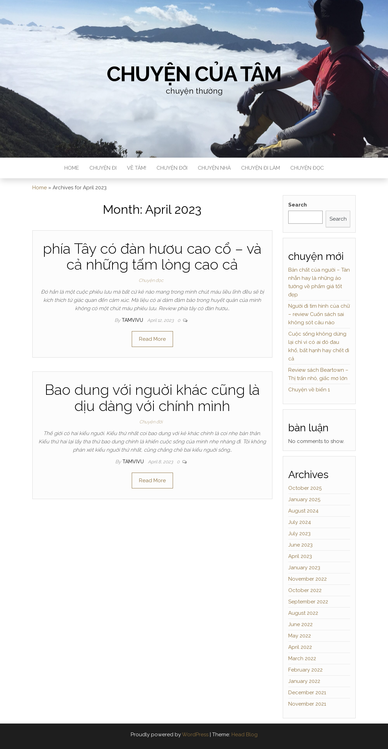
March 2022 (302, 658)
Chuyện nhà (214, 168)
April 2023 (300, 556)
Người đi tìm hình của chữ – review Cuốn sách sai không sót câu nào (319, 314)
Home (71, 168)
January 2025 (304, 499)
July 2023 (299, 533)
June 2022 (300, 624)
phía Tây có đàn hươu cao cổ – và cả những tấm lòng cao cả (152, 256)
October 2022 (305, 590)
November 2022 (307, 579)
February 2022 (305, 670)
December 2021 (307, 692)
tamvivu (133, 320)
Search (297, 205)
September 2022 (308, 602)
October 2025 (305, 488)
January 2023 (304, 568)
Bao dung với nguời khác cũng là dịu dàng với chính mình (152, 397)
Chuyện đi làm (260, 168)
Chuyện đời (172, 168)
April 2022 (300, 647)
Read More (152, 339)
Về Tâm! (136, 168)
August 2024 (303, 511)
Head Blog (244, 734)
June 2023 (300, 545)
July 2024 (299, 522)
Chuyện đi (103, 168)
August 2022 (303, 613)
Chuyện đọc (307, 168)
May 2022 (299, 636)
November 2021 (307, 704)
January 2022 (304, 681)
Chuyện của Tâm (194, 74)
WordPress (195, 734)
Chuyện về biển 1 (309, 390)
